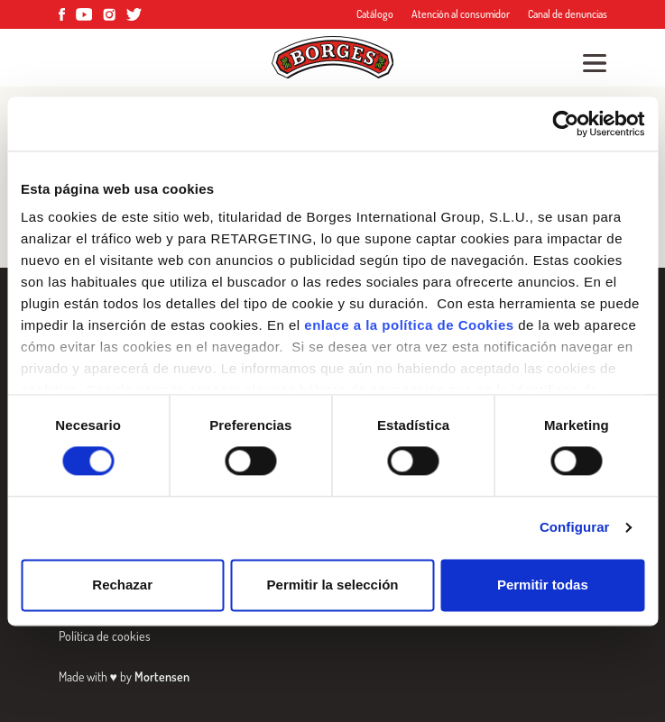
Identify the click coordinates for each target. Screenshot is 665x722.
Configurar (575, 527)
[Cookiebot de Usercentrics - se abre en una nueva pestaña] (565, 123)
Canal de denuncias (567, 14)
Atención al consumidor (460, 14)
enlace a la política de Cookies (408, 325)
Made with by (124, 676)
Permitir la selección (333, 584)
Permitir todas (542, 584)
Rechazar (122, 584)
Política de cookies (105, 636)
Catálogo (374, 14)
